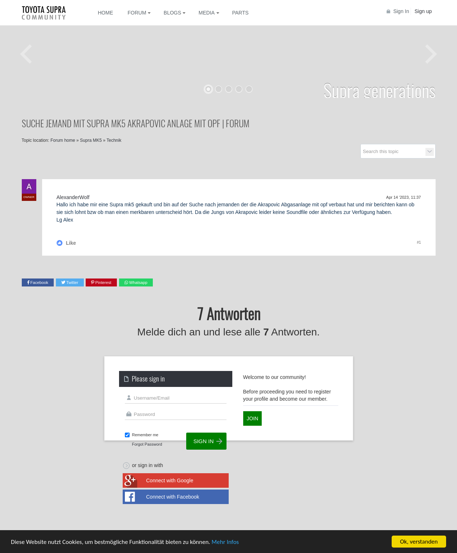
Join (252, 418)
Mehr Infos (225, 542)
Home (105, 13)
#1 (419, 242)
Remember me (145, 435)
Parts (240, 13)
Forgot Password (147, 444)
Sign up (423, 11)
